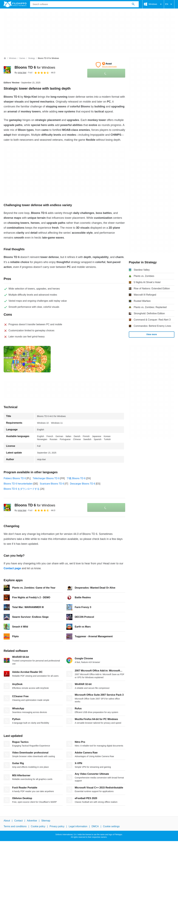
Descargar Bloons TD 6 (82, 483)
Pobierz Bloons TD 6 (15, 478)
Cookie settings (111, 826)
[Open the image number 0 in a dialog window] (27, 359)
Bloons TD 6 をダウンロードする (21, 489)
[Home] (5, 58)
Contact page (12, 568)
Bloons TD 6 (35, 67)
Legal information (78, 826)
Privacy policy (57, 826)
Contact (18, 820)
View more (151, 334)
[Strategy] (31, 58)
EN (169, 4)
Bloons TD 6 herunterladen (18, 483)
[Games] (22, 58)
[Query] (84, 4)
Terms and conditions (15, 826)
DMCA (95, 826)
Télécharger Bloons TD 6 (46, 478)
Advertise (32, 820)
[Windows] (12, 58)
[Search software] (133, 4)
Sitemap (45, 820)
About (7, 820)
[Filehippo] (15, 4)
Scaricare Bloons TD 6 (52, 483)
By (20, 72)
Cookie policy (38, 826)
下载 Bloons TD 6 (76, 478)
